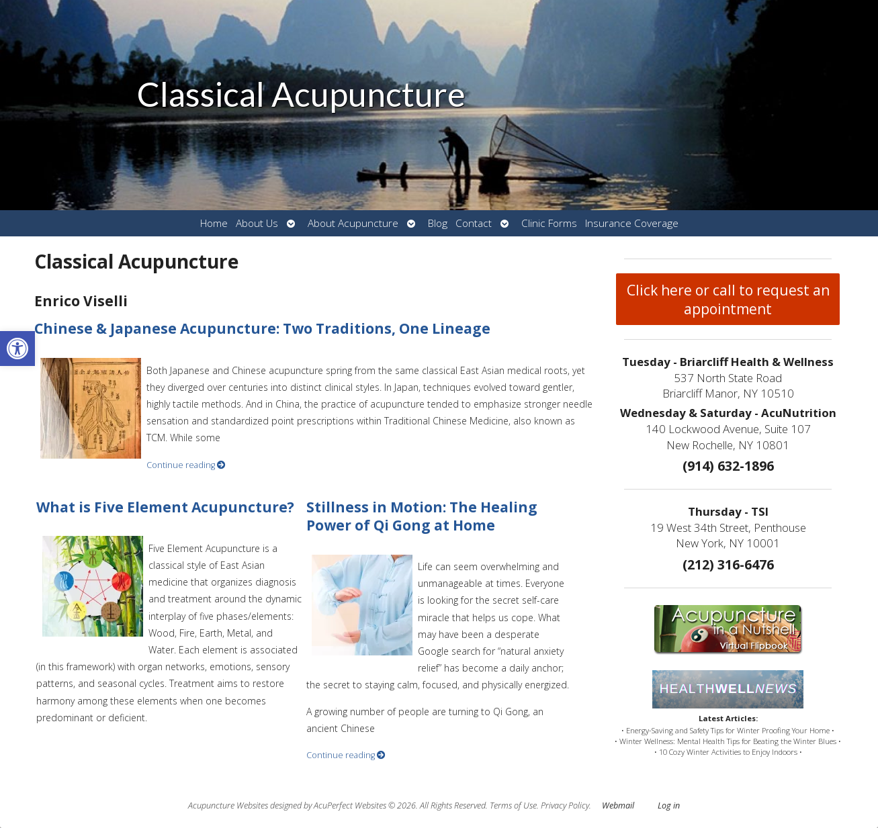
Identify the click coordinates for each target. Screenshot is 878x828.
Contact (473, 223)
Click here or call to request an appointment (728, 299)
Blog (437, 223)
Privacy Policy (565, 805)
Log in (669, 805)
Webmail (618, 805)
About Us (257, 223)
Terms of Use (513, 805)
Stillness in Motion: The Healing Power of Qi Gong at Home (421, 516)
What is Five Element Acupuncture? (165, 507)
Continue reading (186, 465)
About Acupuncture (353, 223)
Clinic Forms (549, 223)
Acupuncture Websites (228, 805)
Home (214, 223)
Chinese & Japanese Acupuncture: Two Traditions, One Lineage (262, 328)
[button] (17, 348)
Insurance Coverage (631, 223)
